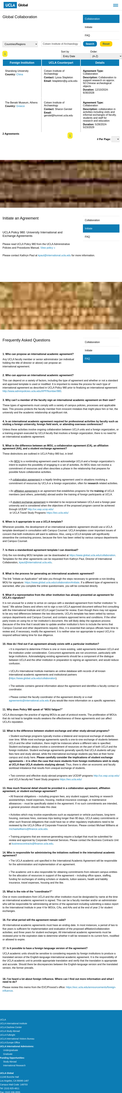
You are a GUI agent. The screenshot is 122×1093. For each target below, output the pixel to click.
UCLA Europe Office (10, 1042)
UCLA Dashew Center (11, 1027)
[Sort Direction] (106, 56)
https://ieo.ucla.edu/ (58, 512)
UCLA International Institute (13, 1023)
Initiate (88, 27)
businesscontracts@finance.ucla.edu (32, 843)
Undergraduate (10, 1050)
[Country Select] (20, 44)
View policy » (47, 247)
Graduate (7, 1054)
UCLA (3, 1019)
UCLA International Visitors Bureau (17, 1038)
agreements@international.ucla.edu (29, 700)
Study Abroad (10, 1061)
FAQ (87, 35)
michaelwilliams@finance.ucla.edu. (28, 829)
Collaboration (92, 19)
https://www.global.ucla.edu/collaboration (92, 555)
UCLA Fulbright (7, 1035)
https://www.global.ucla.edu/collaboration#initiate (52, 582)
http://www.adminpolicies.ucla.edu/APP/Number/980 (32, 391)
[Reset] (106, 43)
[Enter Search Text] (60, 43)
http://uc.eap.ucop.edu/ (41, 509)
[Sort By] (77, 56)
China (19, 74)
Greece (20, 106)
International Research (14, 1065)
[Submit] (90, 43)
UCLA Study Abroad (10, 1031)
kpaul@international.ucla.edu (54, 255)
